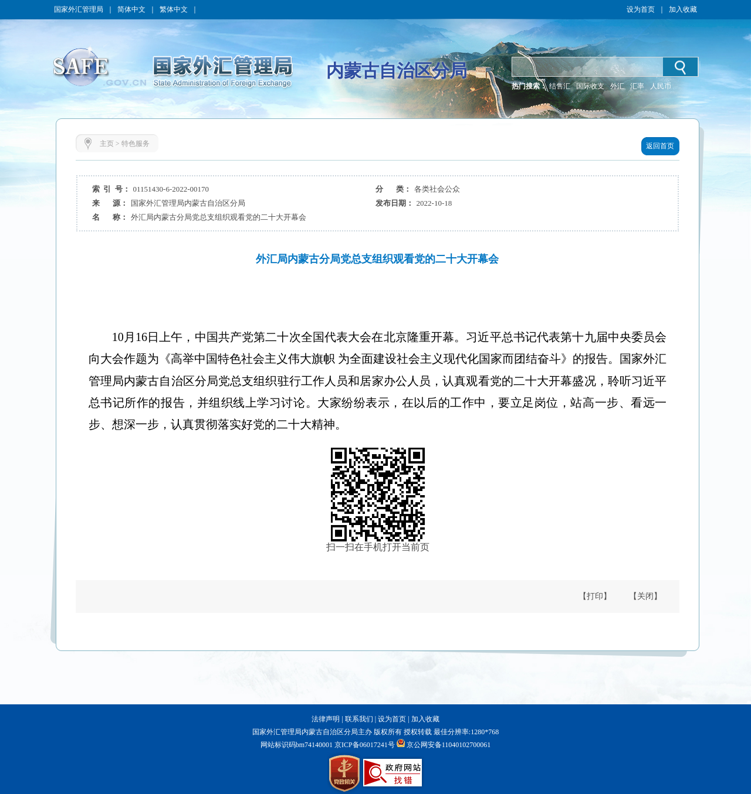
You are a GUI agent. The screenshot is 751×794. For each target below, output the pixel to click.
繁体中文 (174, 9)
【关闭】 (645, 596)
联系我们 (359, 719)
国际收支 (590, 86)
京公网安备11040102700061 (449, 745)
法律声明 (326, 719)
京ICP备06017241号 (364, 745)
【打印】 (595, 596)
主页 (107, 143)
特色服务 (135, 143)
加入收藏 (683, 9)
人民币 (660, 86)
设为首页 (641, 9)
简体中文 (131, 9)
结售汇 (559, 86)
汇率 (637, 86)
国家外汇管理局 (78, 9)
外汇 (617, 86)
